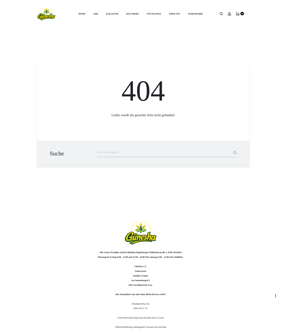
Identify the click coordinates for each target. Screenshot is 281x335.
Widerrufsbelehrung (124, 327)
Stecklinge (154, 14)
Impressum (138, 317)
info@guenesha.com (141, 303)
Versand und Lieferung (156, 327)
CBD (95, 14)
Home (82, 14)
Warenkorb (195, 14)
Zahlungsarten (139, 327)
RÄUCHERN (132, 14)
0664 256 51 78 (140, 308)
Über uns (174, 14)
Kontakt (147, 317)
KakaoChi (112, 14)
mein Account (158, 317)
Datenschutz (128, 317)
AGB (119, 317)
